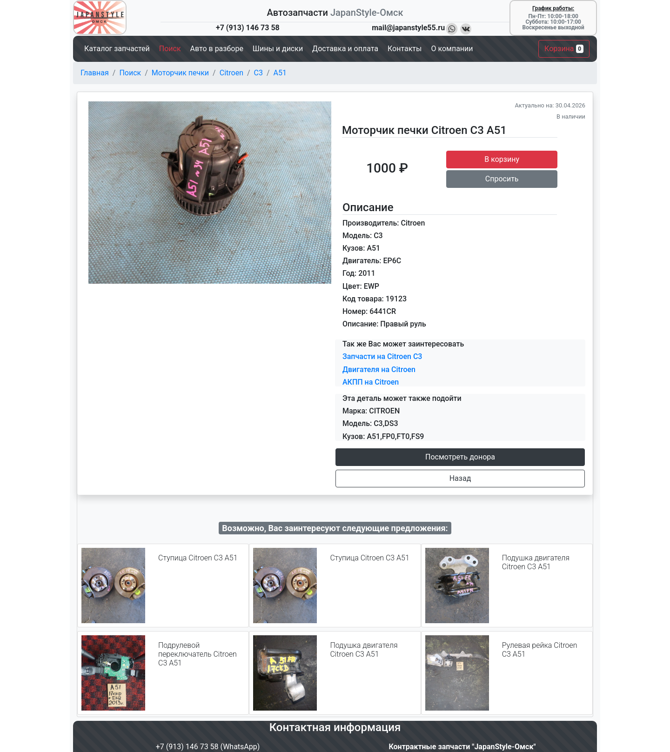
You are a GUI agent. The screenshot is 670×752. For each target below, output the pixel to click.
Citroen (231, 72)
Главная (94, 72)
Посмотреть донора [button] (460, 457)
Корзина (563, 48)
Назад (460, 478)
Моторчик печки (180, 72)
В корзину (501, 159)
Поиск (130, 72)
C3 (258, 72)
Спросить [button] (502, 178)
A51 (280, 72)
